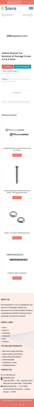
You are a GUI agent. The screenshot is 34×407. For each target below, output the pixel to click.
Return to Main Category (10, 71)
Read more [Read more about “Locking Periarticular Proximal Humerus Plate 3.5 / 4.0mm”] (17, 155)
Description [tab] (17, 93)
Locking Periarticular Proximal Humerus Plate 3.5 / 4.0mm (17, 149)
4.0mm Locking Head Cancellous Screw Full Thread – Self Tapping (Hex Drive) (17, 191)
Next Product (26, 15)
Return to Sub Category (22, 66)
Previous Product (9, 15)
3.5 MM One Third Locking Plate (17, 273)
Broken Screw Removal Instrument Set (18, 79)
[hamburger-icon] (31, 8)
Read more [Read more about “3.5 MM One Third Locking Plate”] (17, 278)
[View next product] (31, 15)
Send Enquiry (8, 66)
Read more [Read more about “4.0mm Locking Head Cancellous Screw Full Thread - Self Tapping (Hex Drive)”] (17, 197)
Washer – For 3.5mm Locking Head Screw (17, 233)
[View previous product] (3, 15)
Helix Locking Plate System (9, 81)
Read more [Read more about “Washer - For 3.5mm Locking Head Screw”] (17, 238)
